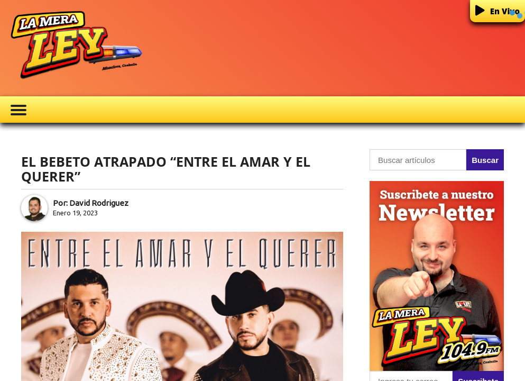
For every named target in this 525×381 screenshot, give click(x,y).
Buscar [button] (485, 160)
